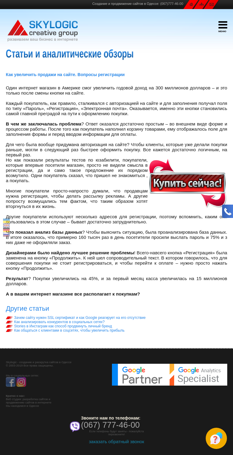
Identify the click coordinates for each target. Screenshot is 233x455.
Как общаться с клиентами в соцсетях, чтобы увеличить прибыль (65, 330)
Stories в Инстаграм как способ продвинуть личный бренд (59, 326)
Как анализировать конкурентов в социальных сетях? (55, 322)
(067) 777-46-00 (110, 425)
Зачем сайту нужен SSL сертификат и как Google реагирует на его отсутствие (76, 318)
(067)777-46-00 (171, 3)
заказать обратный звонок (116, 441)
